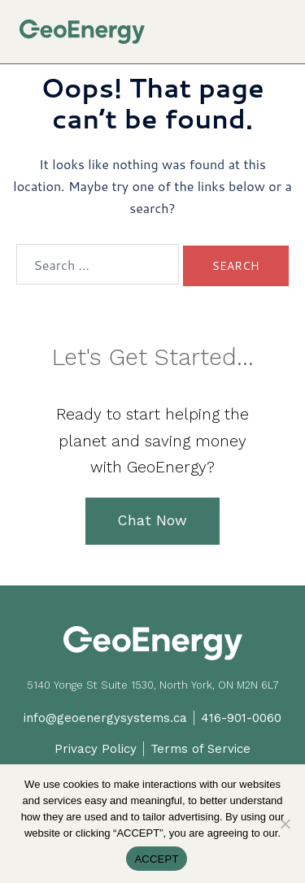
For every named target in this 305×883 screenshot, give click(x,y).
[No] (285, 824)
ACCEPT (156, 859)
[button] (279, 26)
